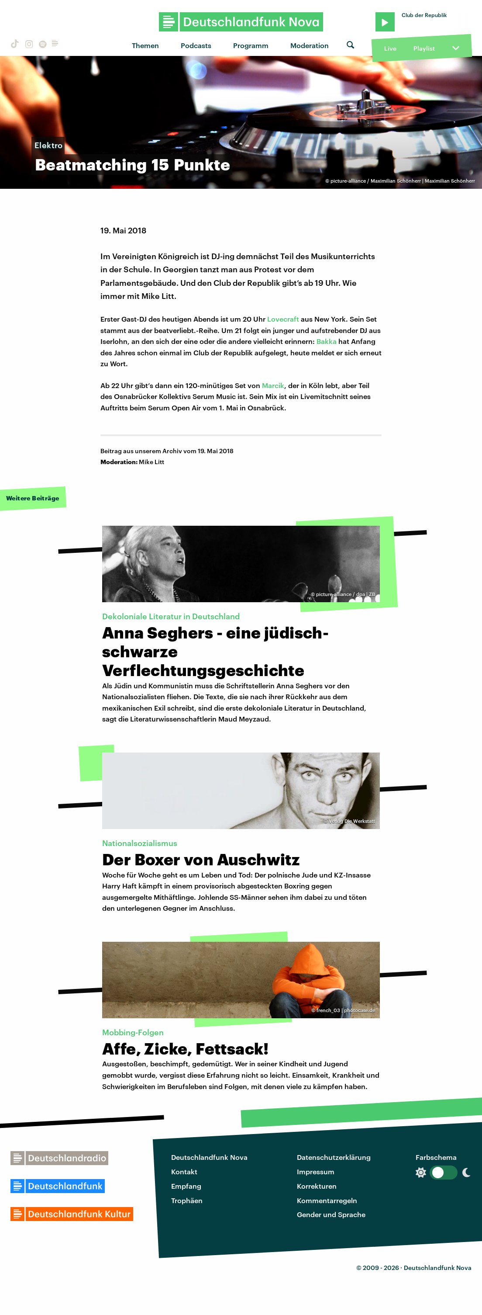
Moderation (309, 45)
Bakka (327, 341)
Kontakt (184, 1171)
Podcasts (196, 45)
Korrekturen (317, 1186)
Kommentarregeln (327, 1200)
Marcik (273, 385)
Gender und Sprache (331, 1214)
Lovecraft (283, 319)
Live (390, 48)
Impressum (315, 1171)
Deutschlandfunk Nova (209, 1157)
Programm (251, 45)
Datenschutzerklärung (334, 1157)
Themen (145, 45)
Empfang (186, 1186)
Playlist (424, 48)
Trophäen (187, 1200)
